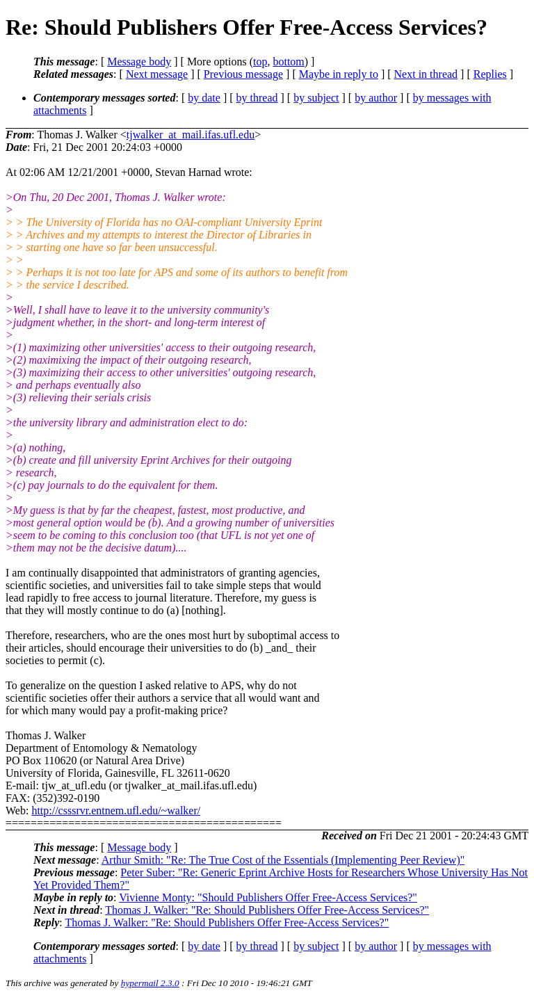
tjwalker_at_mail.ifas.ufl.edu (190, 134)
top (260, 61)
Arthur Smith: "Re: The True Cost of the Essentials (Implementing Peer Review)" (283, 860)
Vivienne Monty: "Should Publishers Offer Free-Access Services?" (268, 897)
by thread (257, 98)
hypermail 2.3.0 (150, 983)
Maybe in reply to (338, 74)
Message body (139, 61)
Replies (490, 74)
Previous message (243, 74)
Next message (157, 74)
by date (204, 98)
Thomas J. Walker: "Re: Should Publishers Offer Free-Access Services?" (267, 910)
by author (376, 98)
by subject (316, 98)
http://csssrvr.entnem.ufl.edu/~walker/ (115, 810)
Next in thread (426, 74)
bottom (288, 61)
